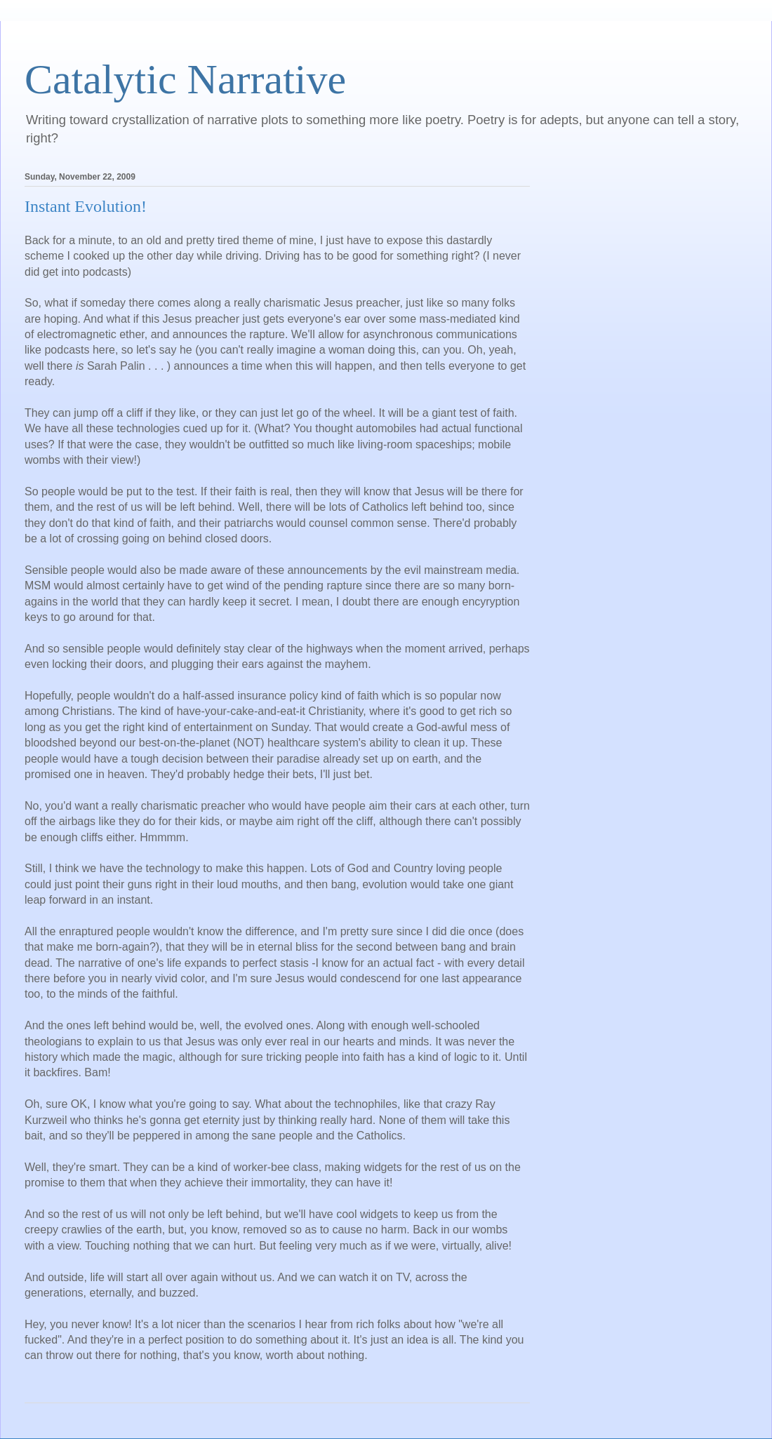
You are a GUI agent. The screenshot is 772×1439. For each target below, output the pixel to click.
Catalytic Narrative (185, 79)
